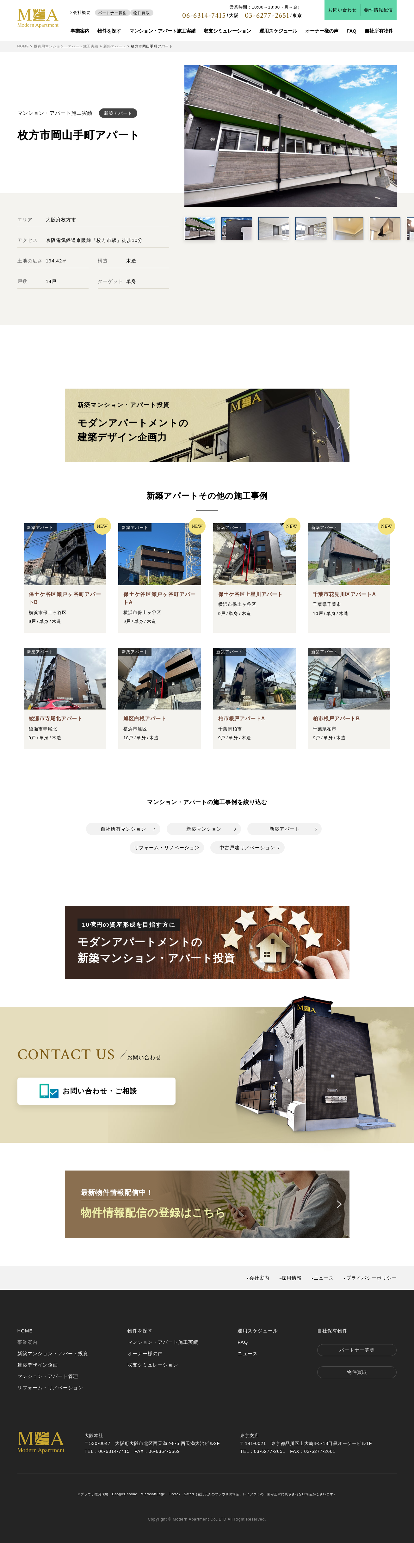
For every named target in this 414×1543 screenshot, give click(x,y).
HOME (25, 1330)
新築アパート (284, 829)
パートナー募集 (112, 12)
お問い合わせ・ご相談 (100, 1091)
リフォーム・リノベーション (167, 847)
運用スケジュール (278, 31)
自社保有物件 (332, 1330)
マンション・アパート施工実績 (162, 31)
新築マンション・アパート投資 (52, 1353)
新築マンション (204, 829)
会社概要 (82, 12)
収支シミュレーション (227, 31)
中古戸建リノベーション (247, 847)
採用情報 (291, 1278)
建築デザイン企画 (37, 1365)
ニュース (324, 1278)
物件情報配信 (378, 10)
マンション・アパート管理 (47, 1376)
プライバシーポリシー (371, 1278)
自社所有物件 (379, 31)
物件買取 (141, 12)
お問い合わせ (342, 10)
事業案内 (80, 31)
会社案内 (259, 1278)
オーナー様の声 (321, 31)
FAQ (351, 31)
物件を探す (109, 31)
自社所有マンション (123, 829)
